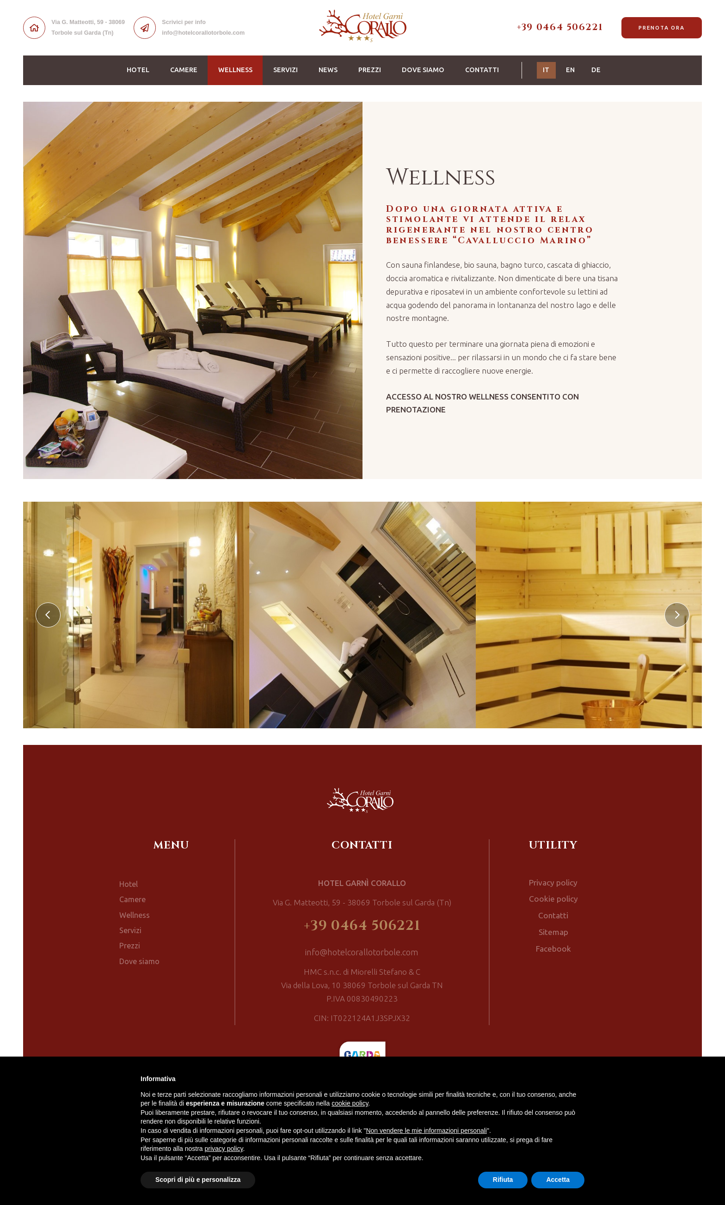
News (328, 70)
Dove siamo (423, 70)
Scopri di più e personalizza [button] (197, 1179)
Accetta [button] (558, 1179)
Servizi (285, 70)
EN (570, 70)
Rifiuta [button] (503, 1179)
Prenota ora (662, 28)
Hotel (138, 70)
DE (596, 70)
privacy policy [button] (224, 1148)
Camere (183, 70)
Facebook (553, 943)
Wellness (240, 69)
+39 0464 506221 (559, 27)
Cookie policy (553, 897)
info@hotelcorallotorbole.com (362, 952)
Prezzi (369, 70)
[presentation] (48, 614)
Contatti (482, 70)
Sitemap (553, 928)
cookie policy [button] (350, 1103)
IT (549, 69)
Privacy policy (553, 882)
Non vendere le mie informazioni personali (426, 1130)
